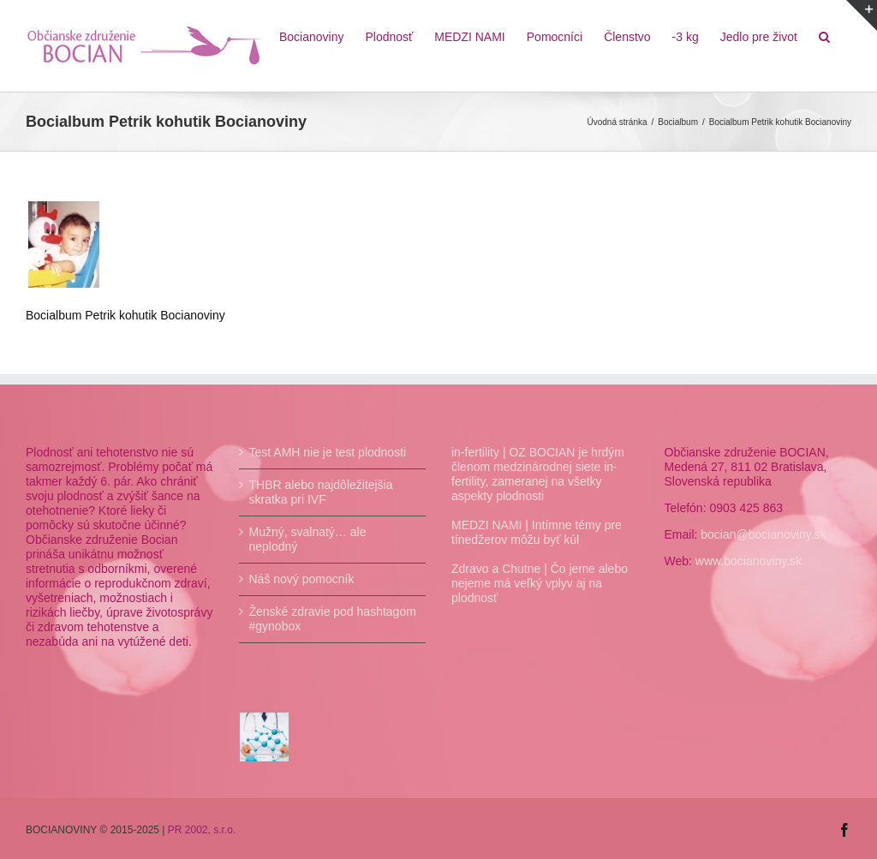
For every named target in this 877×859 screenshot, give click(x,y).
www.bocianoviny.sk (748, 561)
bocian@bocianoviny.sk (763, 534)
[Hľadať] (824, 35)
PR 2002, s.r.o (200, 830)
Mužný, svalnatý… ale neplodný (308, 539)
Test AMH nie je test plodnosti (328, 452)
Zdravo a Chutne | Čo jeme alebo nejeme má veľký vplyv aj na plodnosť (539, 583)
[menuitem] (311, 35)
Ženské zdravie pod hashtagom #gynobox (332, 619)
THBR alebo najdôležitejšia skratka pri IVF (321, 492)
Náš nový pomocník (302, 579)
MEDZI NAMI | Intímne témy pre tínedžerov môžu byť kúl (536, 532)
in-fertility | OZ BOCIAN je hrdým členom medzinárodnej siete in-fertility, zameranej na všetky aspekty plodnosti (537, 474)
